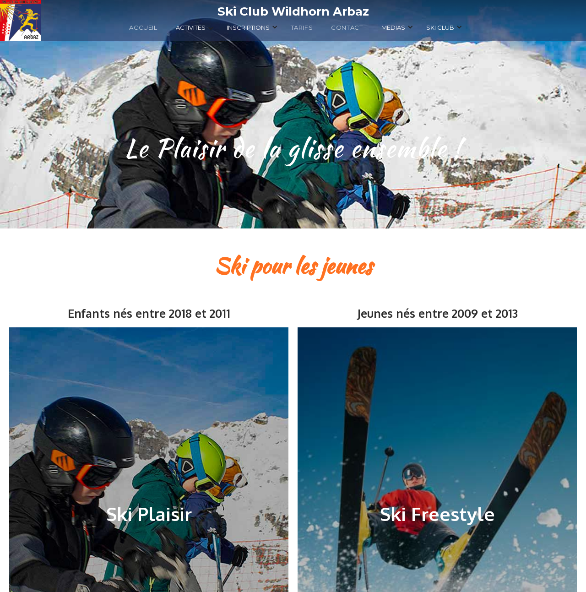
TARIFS (302, 27)
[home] (293, 11)
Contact (347, 27)
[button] (195, 29)
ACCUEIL (143, 27)
